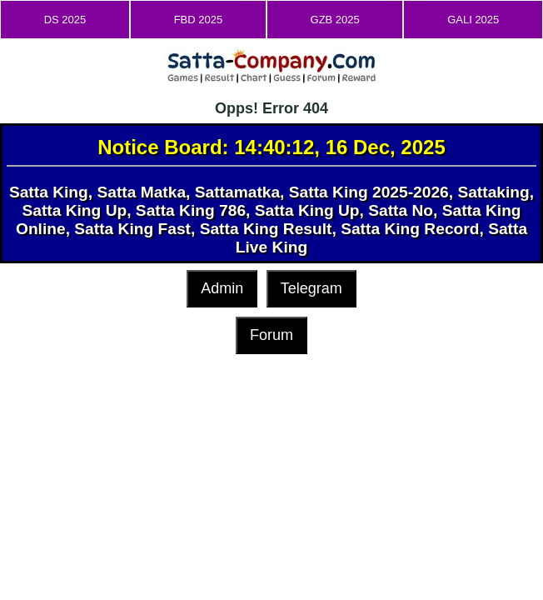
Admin (222, 288)
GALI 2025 (473, 19)
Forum (271, 335)
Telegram (311, 288)
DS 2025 (65, 19)
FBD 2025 (198, 19)
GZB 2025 (335, 19)
